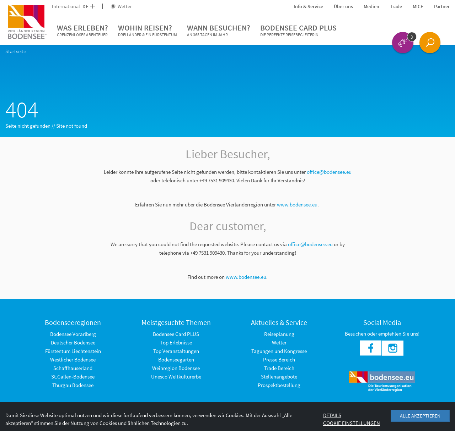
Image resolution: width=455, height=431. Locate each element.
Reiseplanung (279, 334)
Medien (371, 6)
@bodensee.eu (317, 244)
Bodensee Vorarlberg (73, 334)
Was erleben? (82, 30)
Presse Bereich (279, 359)
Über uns (343, 6)
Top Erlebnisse (176, 342)
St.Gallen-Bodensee (73, 376)
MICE (418, 6)
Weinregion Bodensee (176, 368)
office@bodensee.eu (329, 171)
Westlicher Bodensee (73, 359)
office (294, 244)
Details (332, 415)
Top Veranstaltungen (176, 351)
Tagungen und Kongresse (279, 351)
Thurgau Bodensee (72, 385)
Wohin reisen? (147, 30)
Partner (442, 6)
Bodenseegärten (176, 359)
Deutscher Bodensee (73, 342)
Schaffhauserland (72, 368)
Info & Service (308, 6)
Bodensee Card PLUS (298, 30)
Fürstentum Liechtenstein (73, 351)
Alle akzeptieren (420, 416)
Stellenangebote (279, 376)
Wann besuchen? (218, 30)
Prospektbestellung (279, 385)
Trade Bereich (279, 368)
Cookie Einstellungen (351, 423)
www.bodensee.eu (297, 204)
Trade (396, 6)
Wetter (121, 6)
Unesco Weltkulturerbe (176, 376)
